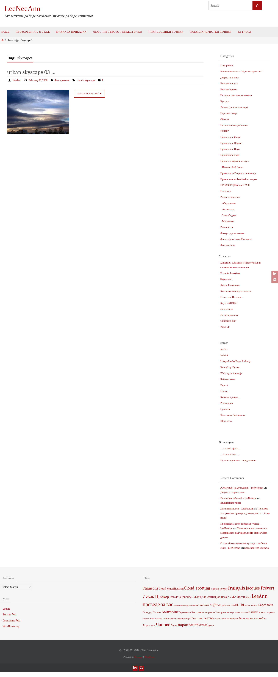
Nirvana (138, 661)
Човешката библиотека (234, 415)
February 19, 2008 (40, 80)
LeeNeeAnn (22, 8)
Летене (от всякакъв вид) (235, 107)
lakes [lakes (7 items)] (248, 601)
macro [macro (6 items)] (177, 609)
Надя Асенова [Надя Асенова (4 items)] (155, 623)
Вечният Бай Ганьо (233, 167)
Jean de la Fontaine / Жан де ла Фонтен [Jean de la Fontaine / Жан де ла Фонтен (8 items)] (193, 601)
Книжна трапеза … (231, 397)
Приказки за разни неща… (235, 161)
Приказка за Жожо (231, 137)
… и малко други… (231, 448)
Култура (225, 101)
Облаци (225, 119)
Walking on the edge (232, 373)
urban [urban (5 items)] (248, 610)
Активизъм (228, 209)
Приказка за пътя (230, 155)
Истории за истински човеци (237, 95)
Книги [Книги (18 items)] (253, 616)
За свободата (229, 215)
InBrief (224, 355)
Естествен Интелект (232, 297)
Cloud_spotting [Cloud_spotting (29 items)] (197, 592)
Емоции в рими (229, 89)
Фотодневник (65, 80)
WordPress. (149, 661)
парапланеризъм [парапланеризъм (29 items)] (192, 629)
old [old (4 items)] (219, 610)
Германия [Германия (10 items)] (184, 616)
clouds (84, 80)
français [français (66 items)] (236, 592)
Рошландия (227, 403)
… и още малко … (230, 454)
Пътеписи (226, 191)
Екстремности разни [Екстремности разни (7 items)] (203, 616)
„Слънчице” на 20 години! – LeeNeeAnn (243, 487)
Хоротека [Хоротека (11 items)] (149, 630)
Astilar (224, 349)
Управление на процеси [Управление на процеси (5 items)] (226, 623)
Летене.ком (227, 309)
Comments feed (11, 625)
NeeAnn (17, 80)
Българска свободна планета (237, 291)
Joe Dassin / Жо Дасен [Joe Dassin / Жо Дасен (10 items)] (230, 601)
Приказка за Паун (230, 149)
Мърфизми (228, 221)
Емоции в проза (229, 83)
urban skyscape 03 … (31, 72)
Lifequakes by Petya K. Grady (236, 361)
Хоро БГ (225, 326)
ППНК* (225, 131)
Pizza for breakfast (231, 273)
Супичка (225, 409)
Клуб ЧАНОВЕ (229, 303)
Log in (6, 613)
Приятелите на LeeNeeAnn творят (240, 179)
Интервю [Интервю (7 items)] (220, 616)
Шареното (226, 421)
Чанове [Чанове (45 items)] (163, 629)
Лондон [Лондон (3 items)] (146, 623)
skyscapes (95, 80)
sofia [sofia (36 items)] (239, 609)
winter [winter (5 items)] (254, 610)
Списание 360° (229, 320)
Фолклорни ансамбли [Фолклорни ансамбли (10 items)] (252, 623)
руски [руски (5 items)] (211, 630)
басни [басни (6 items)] (174, 630)
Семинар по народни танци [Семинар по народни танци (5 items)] (176, 623)
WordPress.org (11, 631)
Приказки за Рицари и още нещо (239, 173)
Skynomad (226, 279)
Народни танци (229, 113)
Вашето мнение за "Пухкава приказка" (243, 71)
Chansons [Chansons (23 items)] (150, 593)
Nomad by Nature (230, 367)
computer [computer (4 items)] (215, 593)
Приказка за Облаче (232, 143)
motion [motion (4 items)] (191, 610)
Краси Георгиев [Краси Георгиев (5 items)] (267, 617)
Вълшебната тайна (231, 502)
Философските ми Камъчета (237, 239)
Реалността (227, 227)
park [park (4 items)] (224, 610)
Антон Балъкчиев (230, 285)
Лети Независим (230, 315)
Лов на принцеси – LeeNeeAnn (238, 508)
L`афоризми (227, 65)
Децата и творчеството (237, 492)
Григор (224, 391)
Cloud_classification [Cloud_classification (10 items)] (171, 593)
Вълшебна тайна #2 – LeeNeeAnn (240, 498)
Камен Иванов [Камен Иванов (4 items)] (241, 617)
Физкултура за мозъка (233, 233)
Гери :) (224, 385)
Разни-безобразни (231, 197)
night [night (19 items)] (214, 609)
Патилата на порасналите (235, 125)
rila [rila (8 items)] (233, 609)
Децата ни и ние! (230, 77)
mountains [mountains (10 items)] (202, 609)
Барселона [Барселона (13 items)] (265, 610)
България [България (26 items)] (170, 616)
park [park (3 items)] (228, 610)
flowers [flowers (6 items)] (223, 593)
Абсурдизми (229, 203)
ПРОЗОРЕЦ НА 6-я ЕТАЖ (236, 185)
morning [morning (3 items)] (184, 610)
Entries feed (9, 619)
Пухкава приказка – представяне (239, 460)
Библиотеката (228, 379)
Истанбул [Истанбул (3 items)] (230, 617)
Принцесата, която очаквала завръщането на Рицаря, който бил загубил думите (244, 533)
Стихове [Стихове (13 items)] (196, 623)
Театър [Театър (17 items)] (208, 623)
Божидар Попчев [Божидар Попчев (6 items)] (152, 616)
